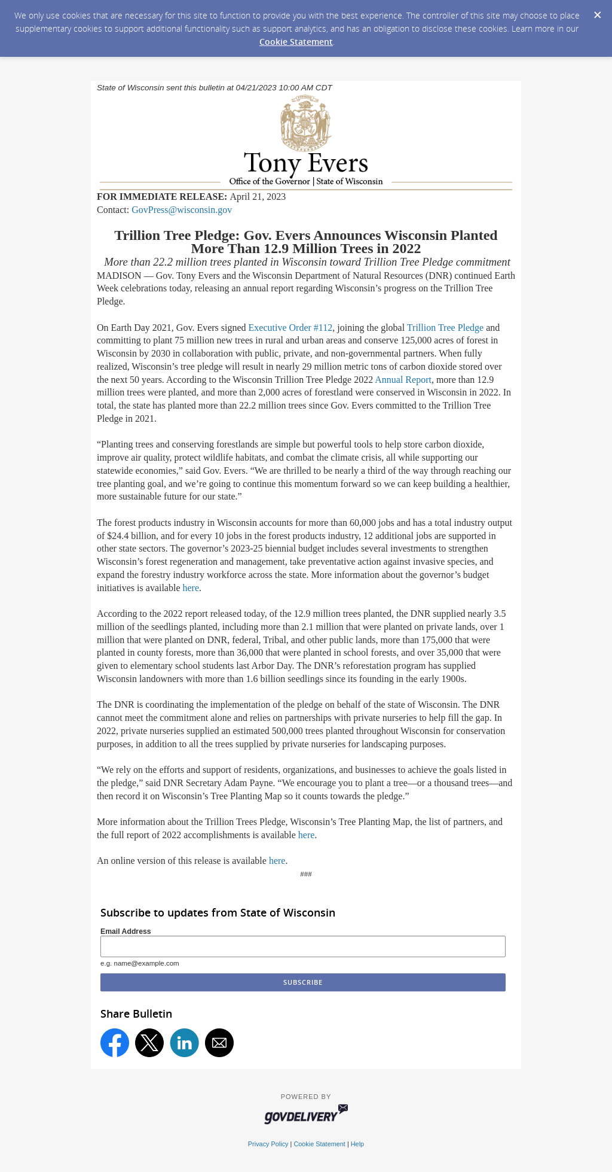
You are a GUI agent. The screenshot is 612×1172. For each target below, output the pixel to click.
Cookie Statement (296, 41)
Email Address (125, 931)
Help (357, 1143)
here (191, 588)
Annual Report (403, 380)
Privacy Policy (268, 1143)
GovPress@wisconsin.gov (181, 210)
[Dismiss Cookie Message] (597, 11)
